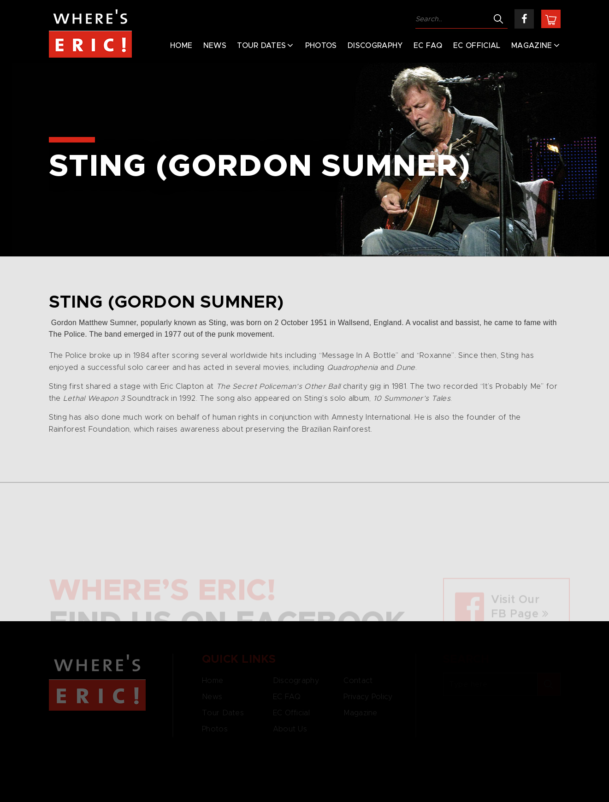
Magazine (531, 45)
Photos (321, 45)
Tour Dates (261, 45)
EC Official (477, 45)
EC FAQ (428, 45)
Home (181, 45)
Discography (375, 45)
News (214, 45)
